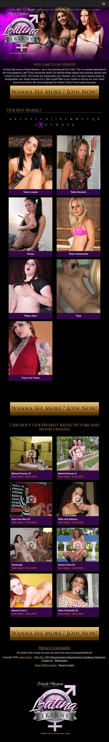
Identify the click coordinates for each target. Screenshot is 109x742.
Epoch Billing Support (46, 665)
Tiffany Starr (30, 316)
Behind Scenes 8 (67, 473)
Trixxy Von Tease (30, 378)
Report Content (66, 665)
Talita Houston (78, 192)
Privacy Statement (54, 648)
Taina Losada (30, 192)
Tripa (78, 316)
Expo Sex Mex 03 (20, 519)
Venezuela (16, 565)
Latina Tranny (25, 657)
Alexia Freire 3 (19, 610)
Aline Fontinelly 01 (68, 610)
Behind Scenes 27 (21, 473)
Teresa (30, 254)
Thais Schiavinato (78, 254)
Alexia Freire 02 (66, 565)
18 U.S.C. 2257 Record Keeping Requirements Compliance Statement (69, 657)
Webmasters (61, 660)
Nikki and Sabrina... (68, 519)
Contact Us (47, 660)
